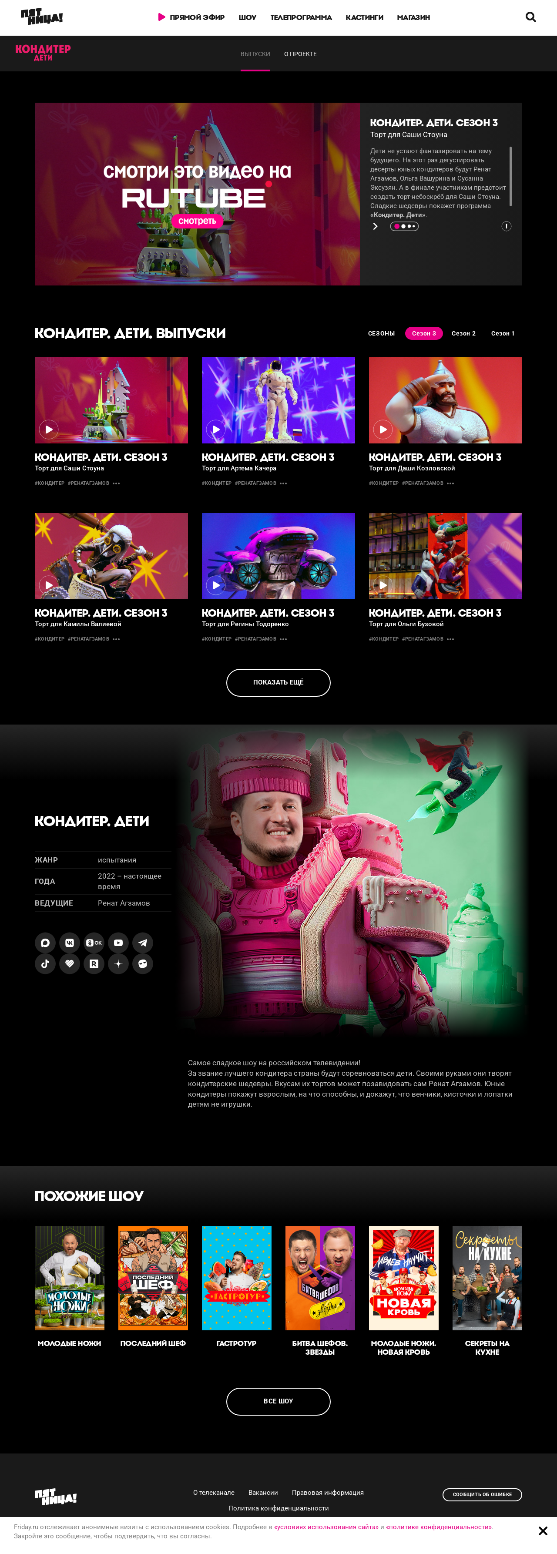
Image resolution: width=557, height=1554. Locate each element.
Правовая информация (328, 1493)
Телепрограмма (301, 17)
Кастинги (364, 17)
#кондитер (49, 483)
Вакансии (263, 1493)
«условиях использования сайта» (326, 1527)
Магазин (413, 17)
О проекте (300, 53)
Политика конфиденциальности (278, 1508)
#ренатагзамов (88, 483)
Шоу (248, 17)
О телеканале (214, 1493)
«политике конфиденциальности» (439, 1527)
